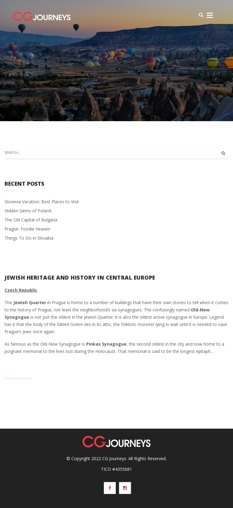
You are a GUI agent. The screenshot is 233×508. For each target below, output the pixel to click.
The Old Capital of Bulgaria (31, 220)
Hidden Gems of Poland (28, 211)
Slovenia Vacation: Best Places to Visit (42, 201)
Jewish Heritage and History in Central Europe (80, 277)
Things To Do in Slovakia (29, 238)
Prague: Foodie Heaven (27, 229)
